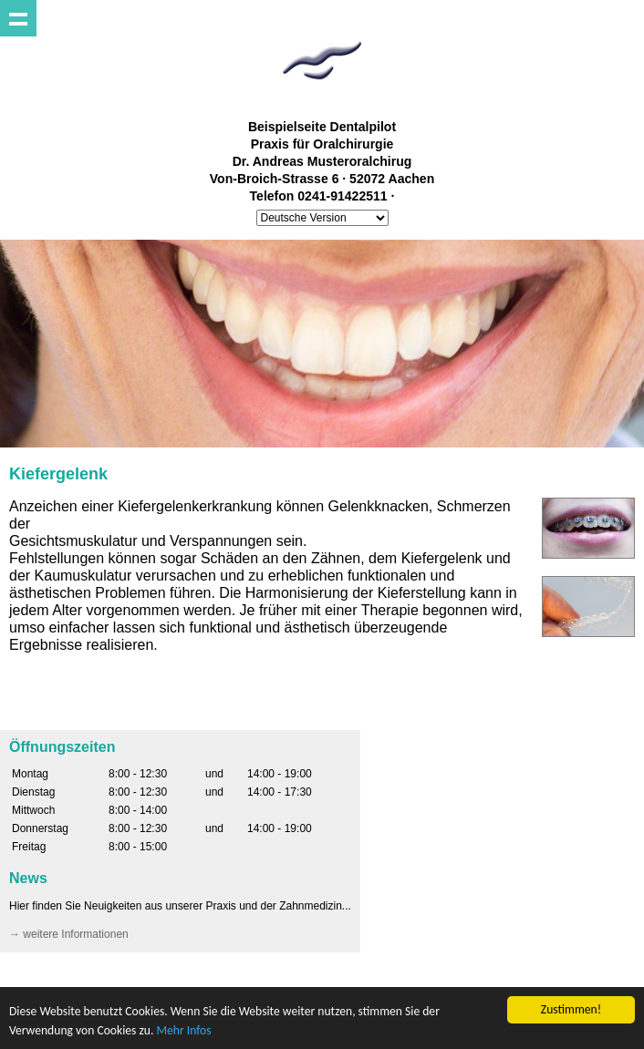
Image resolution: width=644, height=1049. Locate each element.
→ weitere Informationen (69, 934)
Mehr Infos (183, 1030)
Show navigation (18, 18)
